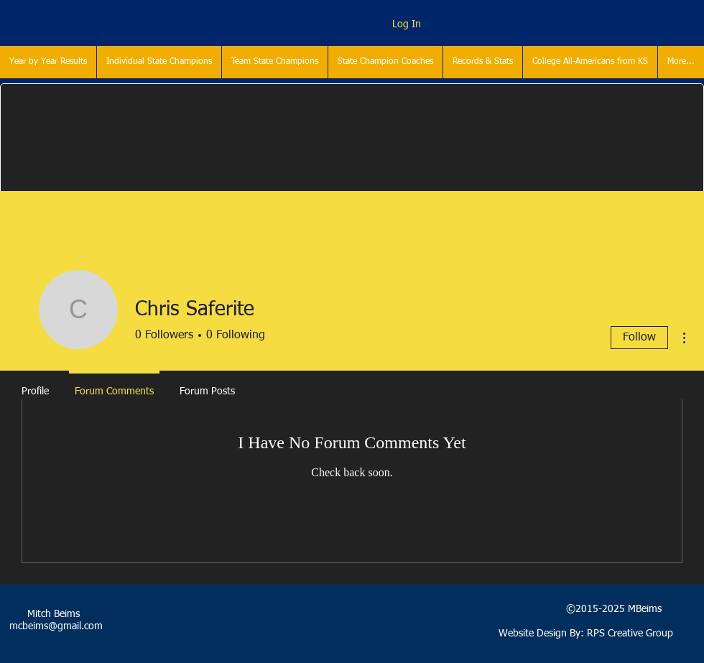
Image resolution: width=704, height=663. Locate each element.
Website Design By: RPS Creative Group (586, 634)
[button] (158, 62)
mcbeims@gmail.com (56, 626)
